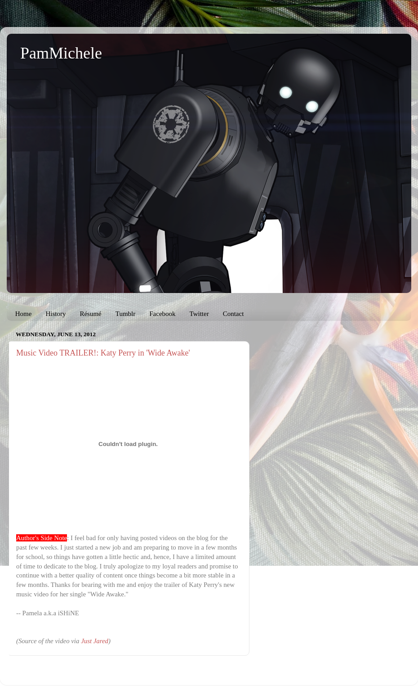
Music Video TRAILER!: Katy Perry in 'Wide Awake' (103, 352)
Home (23, 313)
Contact (233, 313)
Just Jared (94, 641)
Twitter (199, 313)
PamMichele (61, 53)
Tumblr (125, 313)
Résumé (90, 313)
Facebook (162, 313)
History (55, 313)
